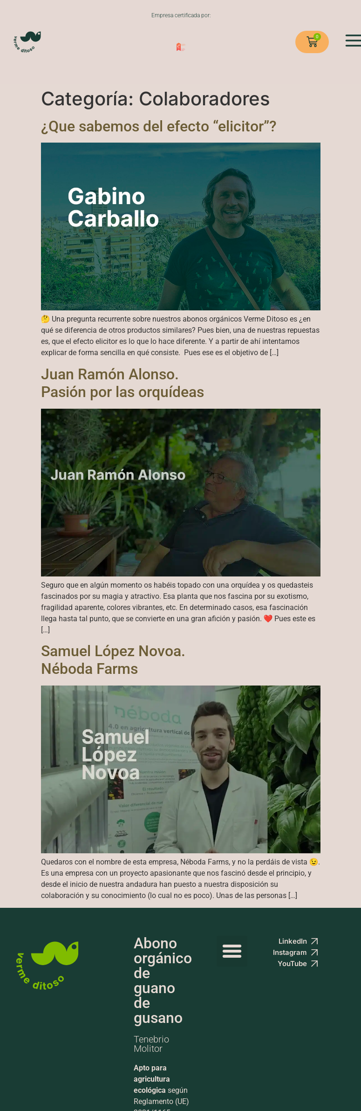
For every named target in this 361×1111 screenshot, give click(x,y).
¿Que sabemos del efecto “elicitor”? (159, 126)
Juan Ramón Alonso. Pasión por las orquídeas (122, 383)
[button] (232, 951)
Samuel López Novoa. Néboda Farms (113, 660)
